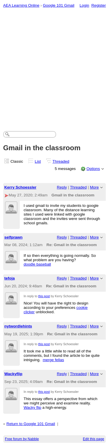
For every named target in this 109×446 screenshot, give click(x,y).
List (38, 161)
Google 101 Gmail (58, 5)
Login (84, 5)
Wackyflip (13, 374)
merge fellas (53, 360)
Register (98, 5)
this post (44, 296)
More (94, 187)
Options (93, 168)
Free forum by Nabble (22, 439)
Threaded (61, 161)
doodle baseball (37, 264)
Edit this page (93, 439)
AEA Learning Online (21, 5)
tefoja (9, 278)
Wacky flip (32, 407)
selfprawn (13, 237)
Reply (62, 187)
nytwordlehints (18, 326)
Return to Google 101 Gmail (30, 424)
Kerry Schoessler (20, 187)
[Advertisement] (54, 67)
